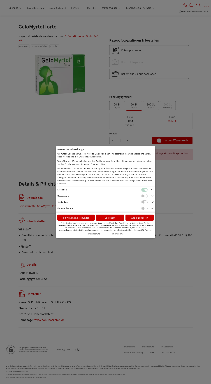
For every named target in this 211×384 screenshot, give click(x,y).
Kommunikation (65, 208)
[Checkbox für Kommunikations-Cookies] (144, 208)
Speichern (110, 217)
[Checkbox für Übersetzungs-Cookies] (144, 196)
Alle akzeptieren (139, 217)
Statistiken (62, 202)
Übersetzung (63, 195)
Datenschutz (94, 233)
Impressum (117, 233)
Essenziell (62, 189)
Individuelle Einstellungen (76, 217)
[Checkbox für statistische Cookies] (144, 202)
